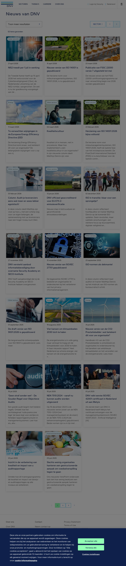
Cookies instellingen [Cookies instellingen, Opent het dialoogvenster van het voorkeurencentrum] (91, 557)
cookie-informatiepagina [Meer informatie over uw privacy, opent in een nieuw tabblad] (26, 563)
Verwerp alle (91, 550)
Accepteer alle (91, 543)
